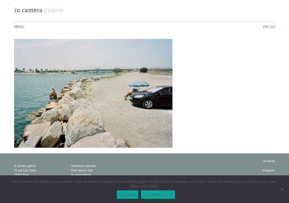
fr (265, 27)
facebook (269, 161)
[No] (282, 189)
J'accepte (128, 195)
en (272, 27)
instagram (268, 170)
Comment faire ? (158, 195)
